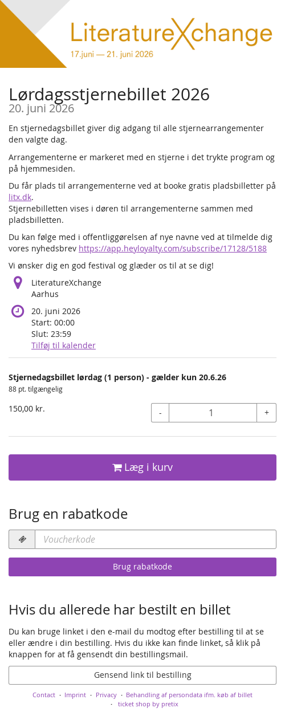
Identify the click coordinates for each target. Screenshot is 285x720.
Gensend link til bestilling (143, 674)
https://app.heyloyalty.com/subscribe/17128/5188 (173, 248)
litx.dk (20, 197)
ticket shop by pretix (148, 703)
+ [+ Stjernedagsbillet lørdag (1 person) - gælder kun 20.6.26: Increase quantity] (266, 412)
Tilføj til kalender (63, 345)
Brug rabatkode (142, 566)
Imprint (75, 694)
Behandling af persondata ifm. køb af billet (189, 694)
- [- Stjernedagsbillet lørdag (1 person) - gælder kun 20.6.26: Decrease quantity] (160, 412)
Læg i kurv (142, 467)
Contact (43, 694)
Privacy (106, 694)
